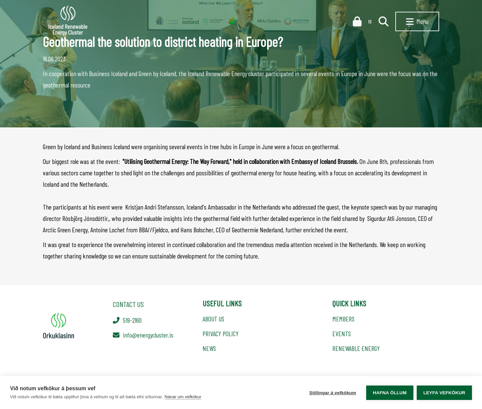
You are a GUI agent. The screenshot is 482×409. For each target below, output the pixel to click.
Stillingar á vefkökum (332, 392)
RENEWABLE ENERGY (356, 349)
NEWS (209, 349)
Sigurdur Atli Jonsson (391, 218)
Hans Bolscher (196, 230)
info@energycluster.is (148, 336)
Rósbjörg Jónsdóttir (85, 218)
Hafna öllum (390, 392)
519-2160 (132, 321)
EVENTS (341, 335)
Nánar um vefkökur (183, 396)
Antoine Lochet (107, 230)
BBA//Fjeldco (153, 230)
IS (370, 21)
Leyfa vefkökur (444, 392)
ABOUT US (213, 320)
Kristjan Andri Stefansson (154, 207)
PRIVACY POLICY (221, 335)
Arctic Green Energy (65, 230)
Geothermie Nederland (257, 230)
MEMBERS (343, 320)
